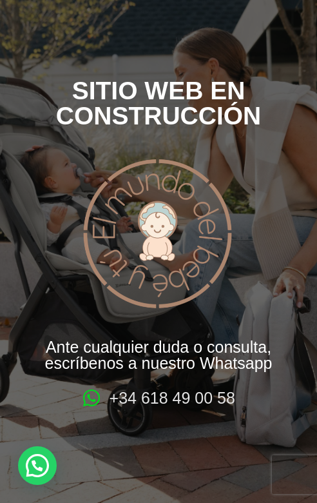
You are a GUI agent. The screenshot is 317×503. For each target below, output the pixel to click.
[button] (37, 465)
